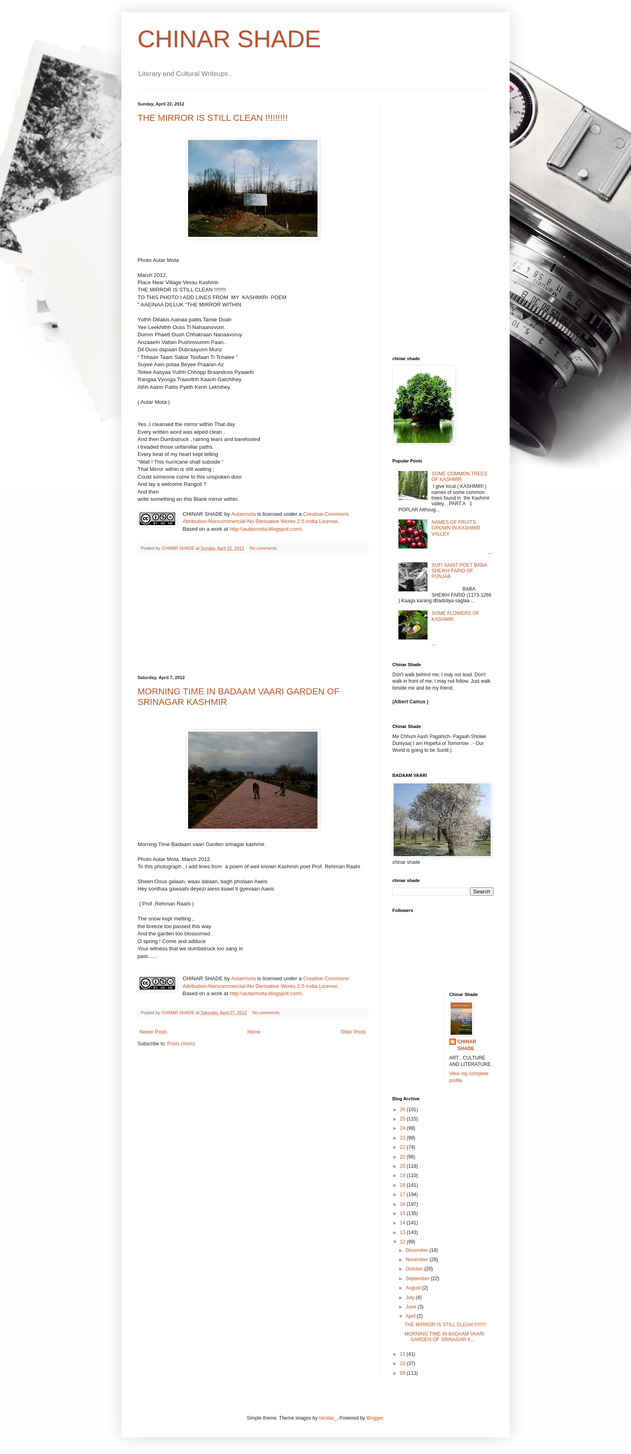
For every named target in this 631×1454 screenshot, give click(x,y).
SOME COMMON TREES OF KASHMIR (459, 476)
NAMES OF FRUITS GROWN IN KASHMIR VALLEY (456, 528)
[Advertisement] (252, 614)
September (418, 1278)
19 (403, 1175)
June (411, 1307)
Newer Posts (153, 1032)
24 (403, 1128)
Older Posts (353, 1032)
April (411, 1316)
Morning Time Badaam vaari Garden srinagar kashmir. (202, 844)
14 (403, 1223)
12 (403, 1242)
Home (254, 1032)
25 (403, 1119)
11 (403, 1354)
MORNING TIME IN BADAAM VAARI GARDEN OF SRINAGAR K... (444, 1336)
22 (403, 1147)
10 (403, 1363)
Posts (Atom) (181, 1044)
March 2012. (152, 275)
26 (403, 1109)
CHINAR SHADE (229, 39)
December (418, 1250)
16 (403, 1204)
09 (403, 1373)
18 (403, 1185)
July (411, 1297)
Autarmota (243, 514)
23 (403, 1138)
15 (403, 1213)
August (414, 1288)
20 (403, 1166)
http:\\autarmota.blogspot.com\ (266, 529)
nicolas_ (328, 1418)
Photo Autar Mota (158, 260)
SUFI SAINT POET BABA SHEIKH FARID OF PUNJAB (459, 571)
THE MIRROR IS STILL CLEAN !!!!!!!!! (213, 118)
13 (403, 1232)
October (415, 1269)
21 (403, 1157)
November (418, 1259)
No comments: (264, 548)
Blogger (374, 1418)
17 (403, 1194)
